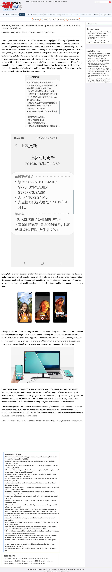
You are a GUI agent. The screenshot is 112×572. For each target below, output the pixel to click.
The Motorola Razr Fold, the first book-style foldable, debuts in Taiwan (26, 558)
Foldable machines (73, 19)
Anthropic (61, 19)
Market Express (53, 1)
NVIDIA (53, 19)
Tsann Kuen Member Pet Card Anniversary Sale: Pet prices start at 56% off (98, 75)
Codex (45, 19)
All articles (29, 1)
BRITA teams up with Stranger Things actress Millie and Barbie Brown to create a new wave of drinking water (99, 80)
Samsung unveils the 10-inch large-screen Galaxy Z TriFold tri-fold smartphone (28, 561)
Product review (62, 1)
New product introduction (40, 1)
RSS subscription (92, 23)
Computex (36, 19)
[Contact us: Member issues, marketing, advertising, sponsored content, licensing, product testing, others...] (56, 569)
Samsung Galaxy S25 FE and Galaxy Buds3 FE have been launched (24, 563)
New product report (22, 32)
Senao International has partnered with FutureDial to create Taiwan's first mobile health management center (99, 69)
